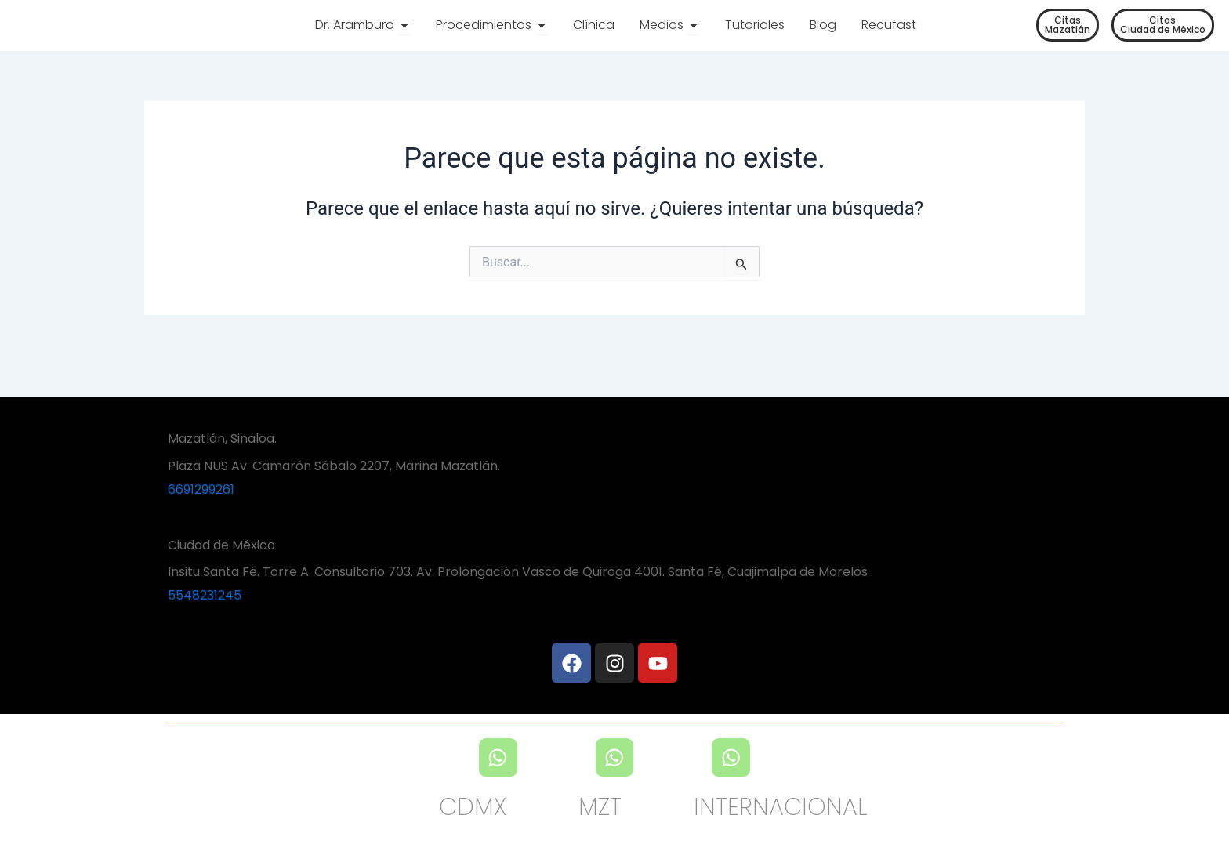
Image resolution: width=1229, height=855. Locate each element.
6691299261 (201, 489)
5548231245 (204, 594)
